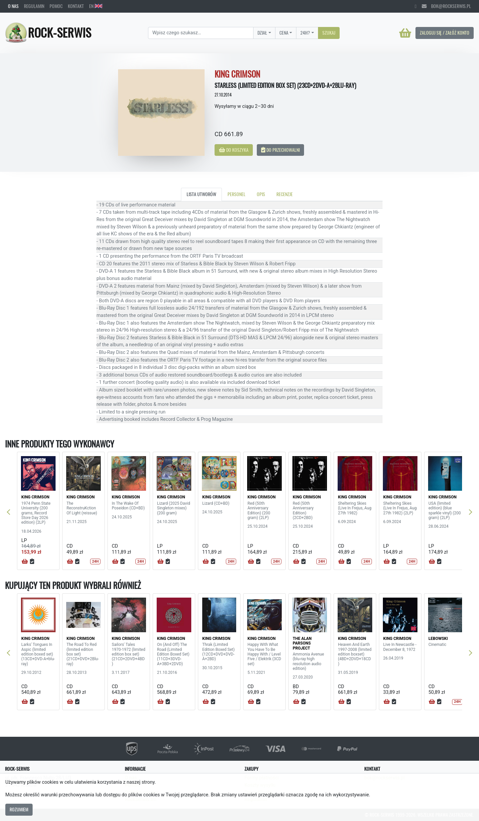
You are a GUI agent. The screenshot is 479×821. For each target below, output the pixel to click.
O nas (13, 6)
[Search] (200, 33)
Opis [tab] (261, 194)
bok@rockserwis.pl (446, 6)
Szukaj (328, 32)
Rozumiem (19, 809)
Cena (283, 32)
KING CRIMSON (35, 497)
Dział (262, 32)
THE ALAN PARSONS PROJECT (302, 643)
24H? (305, 32)
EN (95, 6)
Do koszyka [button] (233, 149)
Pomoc (56, 6)
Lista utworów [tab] (201, 194)
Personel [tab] (236, 194)
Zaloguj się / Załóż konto (444, 32)
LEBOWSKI (438, 638)
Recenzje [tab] (284, 194)
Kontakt (76, 6)
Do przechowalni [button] (280, 149)
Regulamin (34, 6)
